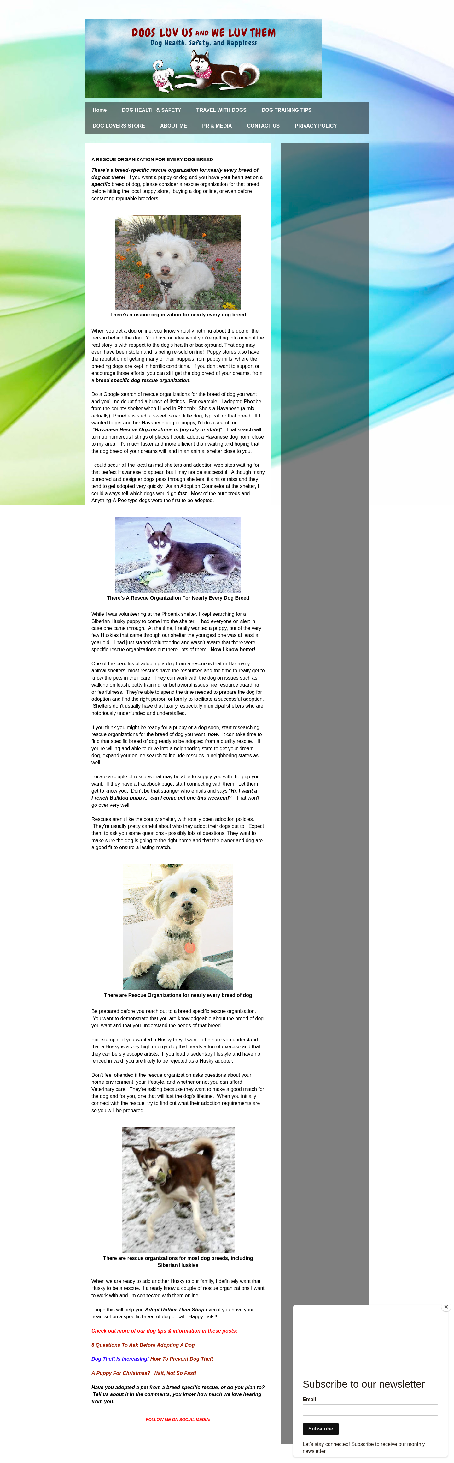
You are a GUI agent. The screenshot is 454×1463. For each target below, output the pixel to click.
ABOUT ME (173, 126)
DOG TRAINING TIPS (286, 110)
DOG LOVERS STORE (119, 126)
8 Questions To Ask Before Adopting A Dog (143, 1345)
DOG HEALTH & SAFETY (151, 110)
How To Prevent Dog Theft (181, 1359)
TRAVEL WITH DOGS (221, 110)
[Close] (446, 1306)
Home (100, 110)
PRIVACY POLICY (316, 126)
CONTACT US (263, 126)
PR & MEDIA (217, 126)
